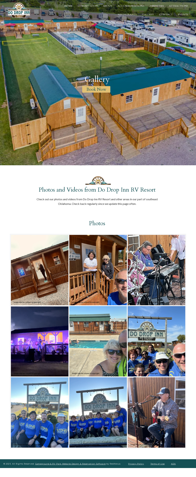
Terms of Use (157, 464)
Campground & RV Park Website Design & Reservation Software (70, 464)
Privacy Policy (136, 464)
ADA (173, 464)
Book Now (96, 89)
